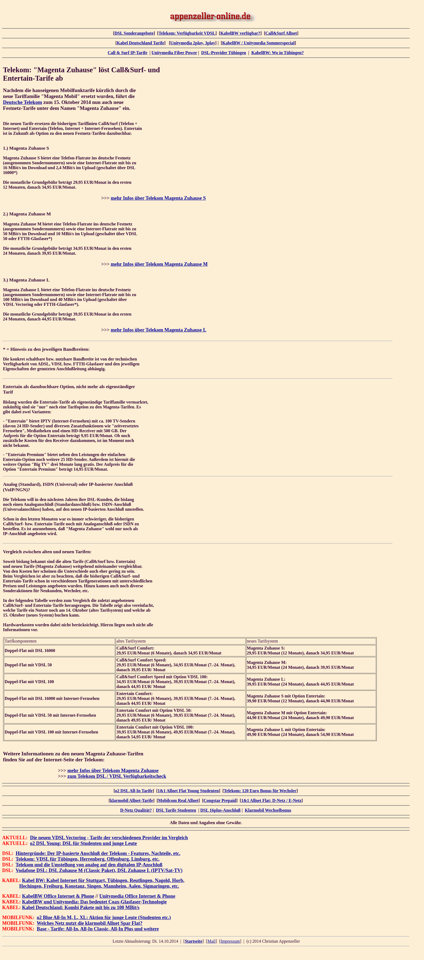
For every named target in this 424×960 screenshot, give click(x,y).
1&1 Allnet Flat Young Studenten (188, 790)
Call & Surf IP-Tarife (127, 52)
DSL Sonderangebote (133, 33)
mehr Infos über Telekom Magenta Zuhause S (158, 198)
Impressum (230, 941)
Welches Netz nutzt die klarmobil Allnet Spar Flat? (90, 923)
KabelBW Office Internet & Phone (58, 896)
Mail (211, 941)
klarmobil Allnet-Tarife (131, 800)
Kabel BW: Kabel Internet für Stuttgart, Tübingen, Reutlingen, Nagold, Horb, (103, 880)
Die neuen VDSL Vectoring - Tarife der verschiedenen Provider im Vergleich (109, 837)
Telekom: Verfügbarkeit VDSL (186, 33)
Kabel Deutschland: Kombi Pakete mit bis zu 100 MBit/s (81, 907)
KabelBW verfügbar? (240, 33)
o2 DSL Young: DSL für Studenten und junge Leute (83, 843)
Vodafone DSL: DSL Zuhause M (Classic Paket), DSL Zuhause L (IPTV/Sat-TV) (99, 870)
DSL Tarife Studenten (176, 810)
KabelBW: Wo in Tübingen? (277, 52)
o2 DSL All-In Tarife (134, 790)
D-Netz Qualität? (136, 810)
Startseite (193, 941)
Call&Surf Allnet (281, 33)
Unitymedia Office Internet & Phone (137, 896)
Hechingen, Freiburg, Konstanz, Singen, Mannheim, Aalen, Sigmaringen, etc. (99, 886)
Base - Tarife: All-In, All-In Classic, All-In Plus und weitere (98, 929)
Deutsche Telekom (22, 102)
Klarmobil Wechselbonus (268, 810)
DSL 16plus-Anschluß (220, 810)
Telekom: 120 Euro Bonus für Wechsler (260, 790)
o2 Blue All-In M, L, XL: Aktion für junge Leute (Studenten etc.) (104, 917)
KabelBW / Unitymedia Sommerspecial (258, 43)
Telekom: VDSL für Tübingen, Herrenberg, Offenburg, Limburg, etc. (88, 859)
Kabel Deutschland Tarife (140, 43)
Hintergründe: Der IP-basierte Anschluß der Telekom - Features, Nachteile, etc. (98, 853)
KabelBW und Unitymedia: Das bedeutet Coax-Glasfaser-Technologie (94, 902)
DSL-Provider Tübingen (223, 52)
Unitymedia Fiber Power (174, 52)
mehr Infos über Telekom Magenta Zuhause (112, 770)
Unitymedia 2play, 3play (192, 43)
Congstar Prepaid (220, 800)
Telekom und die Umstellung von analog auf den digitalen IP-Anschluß (89, 864)
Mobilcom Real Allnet (178, 800)
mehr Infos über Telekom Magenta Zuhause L (158, 330)
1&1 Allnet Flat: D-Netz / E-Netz (271, 800)
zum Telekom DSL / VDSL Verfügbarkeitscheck (116, 776)
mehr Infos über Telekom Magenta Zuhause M (159, 264)
